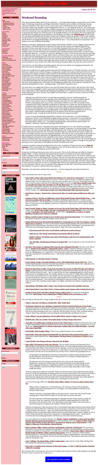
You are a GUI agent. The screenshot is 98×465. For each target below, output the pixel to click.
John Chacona (6, 65)
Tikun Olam (5, 127)
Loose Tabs (6, 27)
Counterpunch (6, 100)
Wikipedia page (79, 34)
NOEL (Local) (6, 29)
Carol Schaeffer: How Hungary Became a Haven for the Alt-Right (47, 341)
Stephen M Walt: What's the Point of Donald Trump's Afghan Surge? (48, 292)
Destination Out (6, 89)
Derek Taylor (6, 86)
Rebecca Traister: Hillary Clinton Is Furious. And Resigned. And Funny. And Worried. (53, 427)
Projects (4, 37)
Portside (4, 124)
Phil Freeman (6, 73)
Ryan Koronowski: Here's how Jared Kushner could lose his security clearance (55, 230)
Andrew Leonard (7, 116)
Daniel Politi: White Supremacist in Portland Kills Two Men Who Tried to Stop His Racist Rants (56, 334)
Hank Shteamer (6, 83)
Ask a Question (6, 144)
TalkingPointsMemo (8, 126)
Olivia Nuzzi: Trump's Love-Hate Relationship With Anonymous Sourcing (64, 190)
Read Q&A (5, 146)
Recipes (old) (6, 39)
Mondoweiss (6, 117)
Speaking (5, 150)
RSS (3, 147)
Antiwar (4, 94)
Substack (5, 53)
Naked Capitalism (7, 120)
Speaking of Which (8, 23)
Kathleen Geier (6, 109)
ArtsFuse (5, 64)
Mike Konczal (6, 113)
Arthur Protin (6, 140)
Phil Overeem (6, 80)
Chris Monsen (6, 78)
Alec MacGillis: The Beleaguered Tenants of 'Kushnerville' (48, 242)
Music (4, 33)
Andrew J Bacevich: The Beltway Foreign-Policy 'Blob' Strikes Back (47, 303)
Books (4, 26)
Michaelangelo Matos (8, 76)
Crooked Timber (7, 101)
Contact (4, 43)
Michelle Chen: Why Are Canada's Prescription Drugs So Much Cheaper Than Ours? (53, 319)
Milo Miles (5, 77)
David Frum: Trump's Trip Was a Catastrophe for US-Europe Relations (58, 210)
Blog (3, 20)
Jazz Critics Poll (7, 58)
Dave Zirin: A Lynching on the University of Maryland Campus (46, 446)
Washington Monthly (8, 133)
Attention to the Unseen (9, 96)
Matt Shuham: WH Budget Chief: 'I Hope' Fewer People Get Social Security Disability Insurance (57, 286)
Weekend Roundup (8, 24)
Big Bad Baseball (7, 137)
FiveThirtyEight (6, 106)
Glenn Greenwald (7, 110)
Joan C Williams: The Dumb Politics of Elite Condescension (45, 441)
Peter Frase (5, 107)
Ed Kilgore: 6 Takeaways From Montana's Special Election (58, 423)
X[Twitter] (5, 50)
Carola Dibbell (6, 70)
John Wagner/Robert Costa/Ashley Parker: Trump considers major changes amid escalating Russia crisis (59, 289)
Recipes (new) (6, 40)
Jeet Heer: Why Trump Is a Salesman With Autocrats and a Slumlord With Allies (51, 247)
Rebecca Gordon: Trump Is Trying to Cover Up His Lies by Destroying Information (52, 217)
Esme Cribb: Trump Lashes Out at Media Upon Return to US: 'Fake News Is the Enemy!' (54, 178)
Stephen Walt (6, 132)
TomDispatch (6, 129)
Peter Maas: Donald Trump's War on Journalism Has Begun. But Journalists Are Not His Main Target (60, 184)
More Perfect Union (8, 119)
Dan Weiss (5, 87)
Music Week (6, 22)
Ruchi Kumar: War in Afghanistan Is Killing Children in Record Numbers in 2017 (60, 294)
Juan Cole (5, 98)
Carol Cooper (6, 68)
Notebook (5, 36)
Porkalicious (6, 139)
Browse (4, 162)
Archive (4, 34)
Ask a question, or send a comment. (58, 459)
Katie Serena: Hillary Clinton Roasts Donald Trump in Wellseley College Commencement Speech (60, 431)
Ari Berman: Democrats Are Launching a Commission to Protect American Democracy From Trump (58, 306)
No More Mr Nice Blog (8, 122)
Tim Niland (5, 81)
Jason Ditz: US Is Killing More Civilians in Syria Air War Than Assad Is (49, 323)
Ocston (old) (6, 44)
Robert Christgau (7, 67)
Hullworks (5, 57)
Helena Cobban (6, 97)
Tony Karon (5, 111)
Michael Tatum (6, 84)
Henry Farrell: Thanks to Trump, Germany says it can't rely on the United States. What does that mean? (59, 208)
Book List (5, 46)
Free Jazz (5, 71)
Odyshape (5, 90)
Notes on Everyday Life (9, 60)
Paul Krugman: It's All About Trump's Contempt (41, 259)
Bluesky (4, 51)
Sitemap (4, 42)
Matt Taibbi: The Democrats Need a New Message (41, 344)
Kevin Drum (5, 104)
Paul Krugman (6, 114)
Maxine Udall (6, 130)
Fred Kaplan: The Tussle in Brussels (43, 212)
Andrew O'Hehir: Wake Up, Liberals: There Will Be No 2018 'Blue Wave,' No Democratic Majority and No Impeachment (60, 421)
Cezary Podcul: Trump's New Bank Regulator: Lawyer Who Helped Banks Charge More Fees (56, 262)
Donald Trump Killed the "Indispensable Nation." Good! (49, 248)
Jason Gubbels (6, 74)
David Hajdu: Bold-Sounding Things (37, 331)
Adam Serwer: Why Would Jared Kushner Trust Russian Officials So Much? (54, 233)
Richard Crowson (7, 103)
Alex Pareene (6, 123)
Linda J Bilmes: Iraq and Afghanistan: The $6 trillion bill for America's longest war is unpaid (56, 316)
